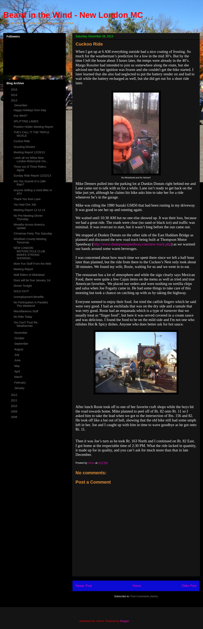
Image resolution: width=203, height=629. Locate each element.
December (21, 105)
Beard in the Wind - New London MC (73, 15)
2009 (14, 411)
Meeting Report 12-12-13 (29, 210)
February (20, 382)
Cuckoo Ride (22, 141)
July (17, 354)
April (17, 371)
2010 (14, 406)
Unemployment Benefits (29, 297)
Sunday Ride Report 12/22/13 (32, 175)
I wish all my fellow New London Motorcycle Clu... (31, 159)
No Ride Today (23, 316)
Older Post (189, 585)
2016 (14, 89)
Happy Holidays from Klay (30, 110)
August (19, 349)
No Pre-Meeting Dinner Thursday (28, 217)
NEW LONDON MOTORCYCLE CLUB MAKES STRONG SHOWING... (30, 253)
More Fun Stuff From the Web (32, 263)
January (19, 388)
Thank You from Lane (27, 199)
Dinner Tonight (23, 285)
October (19, 338)
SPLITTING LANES (26, 121)
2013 (14, 100)
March (18, 376)
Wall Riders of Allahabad (29, 274)
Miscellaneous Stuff (26, 311)
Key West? (20, 115)
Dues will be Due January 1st (32, 280)
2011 (14, 400)
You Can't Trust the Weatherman (26, 324)
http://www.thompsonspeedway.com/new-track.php (132, 244)
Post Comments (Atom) (144, 596)
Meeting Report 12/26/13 (29, 152)
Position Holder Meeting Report (33, 126)
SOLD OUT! (21, 291)
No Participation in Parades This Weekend (31, 304)
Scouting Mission (24, 146)
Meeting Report (23, 269)
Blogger (124, 621)
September (21, 343)
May (17, 366)
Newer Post (84, 585)
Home (137, 585)
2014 (14, 95)
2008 (14, 417)
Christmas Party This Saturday (33, 233)
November (21, 332)
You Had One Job (25, 204)
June (17, 360)
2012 (14, 395)
